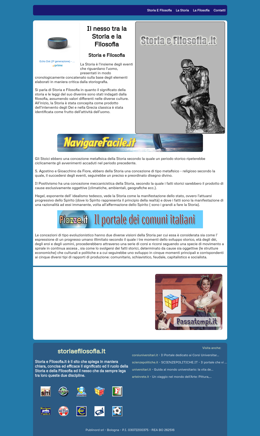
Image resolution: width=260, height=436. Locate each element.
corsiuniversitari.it (145, 355)
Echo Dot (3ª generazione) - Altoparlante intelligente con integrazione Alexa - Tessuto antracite (58, 61)
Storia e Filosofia (159, 10)
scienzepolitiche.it (145, 362)
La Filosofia (201, 10)
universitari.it (141, 369)
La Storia (182, 10)
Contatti (220, 10)
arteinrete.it (140, 377)
